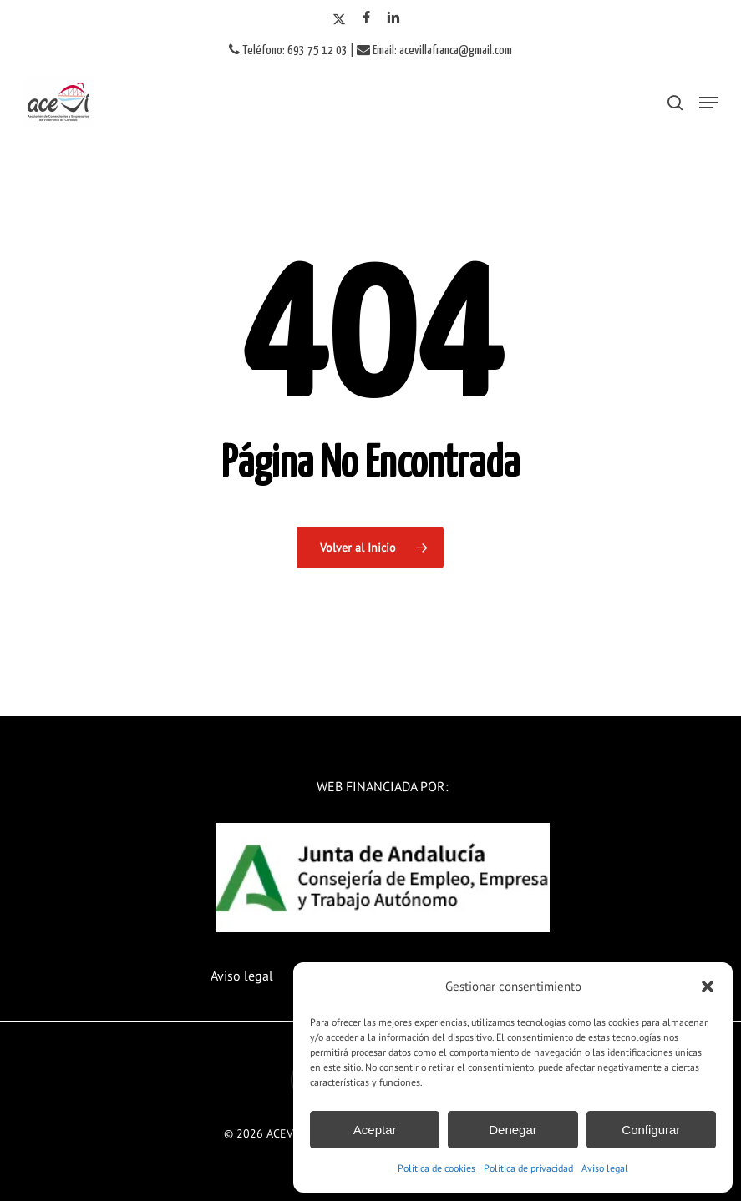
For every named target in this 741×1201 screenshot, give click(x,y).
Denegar (513, 1130)
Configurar (651, 1130)
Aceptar (375, 1130)
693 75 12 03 (317, 50)
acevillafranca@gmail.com (455, 50)
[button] (707, 986)
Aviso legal (604, 1168)
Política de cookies (436, 1168)
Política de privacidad (528, 1168)
